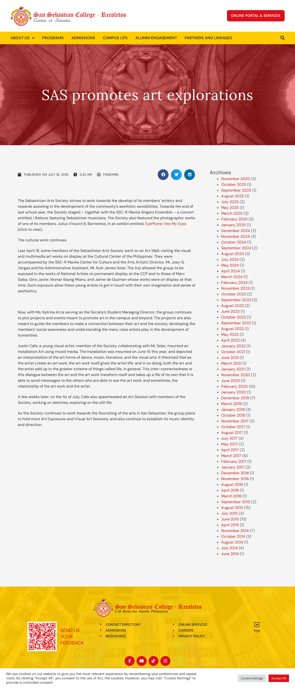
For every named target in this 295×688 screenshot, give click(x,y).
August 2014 (232, 542)
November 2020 (235, 374)
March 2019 (231, 403)
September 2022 (236, 322)
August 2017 (232, 432)
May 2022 (230, 334)
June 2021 (230, 357)
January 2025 (233, 224)
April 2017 (230, 449)
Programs (53, 37)
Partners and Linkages (208, 37)
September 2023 (236, 299)
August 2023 (232, 305)
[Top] (257, 624)
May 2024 (230, 265)
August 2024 (232, 253)
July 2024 (230, 259)
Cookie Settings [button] (252, 678)
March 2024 (232, 276)
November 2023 (235, 288)
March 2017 (231, 455)
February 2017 (233, 461)
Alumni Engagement (156, 37)
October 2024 (233, 242)
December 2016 (235, 472)
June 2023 (230, 311)
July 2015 (229, 513)
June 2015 (230, 519)
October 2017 (233, 426)
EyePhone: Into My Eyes (165, 223)
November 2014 (235, 530)
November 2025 (235, 178)
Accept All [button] (278, 678)
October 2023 (233, 294)
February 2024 (234, 282)
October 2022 (233, 317)
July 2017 (229, 438)
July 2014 (229, 547)
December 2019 (235, 397)
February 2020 (234, 386)
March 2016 (231, 496)
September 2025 (236, 190)
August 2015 (232, 507)
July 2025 (230, 201)
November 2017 (235, 421)
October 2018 (233, 415)
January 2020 (233, 392)
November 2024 (235, 236)
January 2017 (233, 467)
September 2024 (236, 247)
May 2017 (229, 444)
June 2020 (230, 380)
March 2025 (232, 213)
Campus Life (115, 37)
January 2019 (233, 409)
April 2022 (230, 340)
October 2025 (233, 184)
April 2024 (230, 271)
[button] (163, 174)
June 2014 (230, 553)
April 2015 (230, 524)
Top (257, 631)
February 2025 (234, 219)
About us (22, 38)
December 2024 (235, 230)
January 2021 (233, 369)
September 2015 (235, 501)
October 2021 (233, 351)
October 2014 (233, 536)
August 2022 (232, 328)
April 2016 (230, 490)
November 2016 (235, 478)
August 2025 (232, 196)
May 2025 (230, 207)
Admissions (83, 37)
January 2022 (233, 346)
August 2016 (232, 484)
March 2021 (231, 363)
